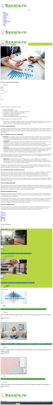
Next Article (4, 259)
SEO (4, 306)
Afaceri (4, 12)
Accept (18, 403)
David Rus (2, 90)
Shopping (5, 20)
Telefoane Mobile (6, 21)
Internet (4, 16)
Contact (4, 25)
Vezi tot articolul (5, 317)
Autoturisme (5, 13)
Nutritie (4, 18)
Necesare (5, 17)
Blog (4, 24)
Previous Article (5, 229)
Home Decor (5, 14)
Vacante (5, 22)
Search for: (2, 43)
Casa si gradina (10, 256)
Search (13, 44)
